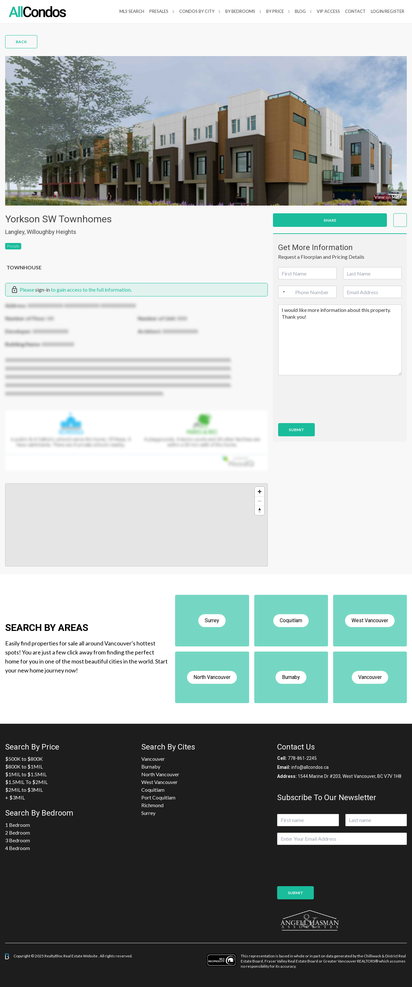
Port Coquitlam (158, 797)
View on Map (387, 197)
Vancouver (153, 759)
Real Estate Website (80, 955)
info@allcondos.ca (310, 767)
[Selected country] (282, 292)
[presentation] (327, 412)
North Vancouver (160, 774)
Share (329, 220)
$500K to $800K (24, 759)
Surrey (148, 813)
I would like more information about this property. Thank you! (340, 340)
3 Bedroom (17, 840)
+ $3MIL (15, 797)
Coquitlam (152, 790)
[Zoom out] (259, 501)
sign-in (42, 289)
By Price (275, 11)
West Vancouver (159, 782)
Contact (355, 11)
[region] (136, 525)
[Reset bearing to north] (259, 510)
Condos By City (196, 11)
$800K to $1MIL (24, 766)
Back (21, 41)
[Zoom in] (259, 491)
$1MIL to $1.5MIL (26, 774)
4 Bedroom (17, 848)
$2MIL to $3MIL (24, 790)
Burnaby (150, 766)
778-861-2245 (302, 758)
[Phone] (307, 292)
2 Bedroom (17, 832)
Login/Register (387, 11)
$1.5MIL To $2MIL (26, 782)
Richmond (152, 805)
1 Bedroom (17, 825)
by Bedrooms (240, 11)
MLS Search (131, 11)
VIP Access (328, 11)
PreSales (158, 11)
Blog (300, 11)
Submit (296, 429)
